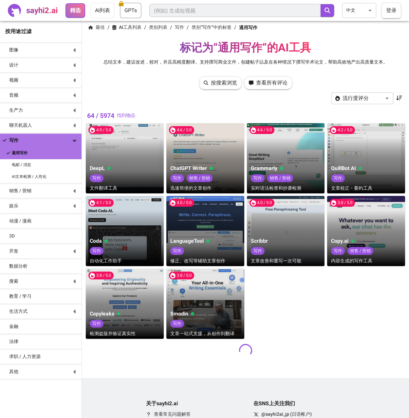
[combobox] (359, 10)
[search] (327, 10)
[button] (41, 50)
